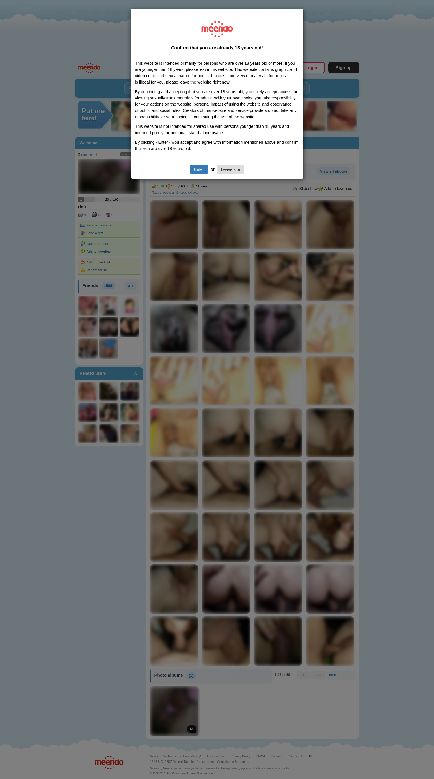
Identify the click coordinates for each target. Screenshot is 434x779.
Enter (199, 169)
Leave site (230, 169)
